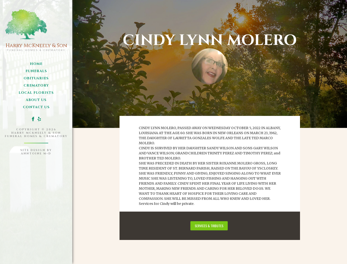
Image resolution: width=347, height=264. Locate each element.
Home (36, 64)
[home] (36, 29)
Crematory (36, 85)
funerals (36, 71)
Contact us (36, 107)
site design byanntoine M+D (36, 151)
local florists (36, 92)
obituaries (36, 78)
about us (36, 100)
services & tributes (209, 225)
